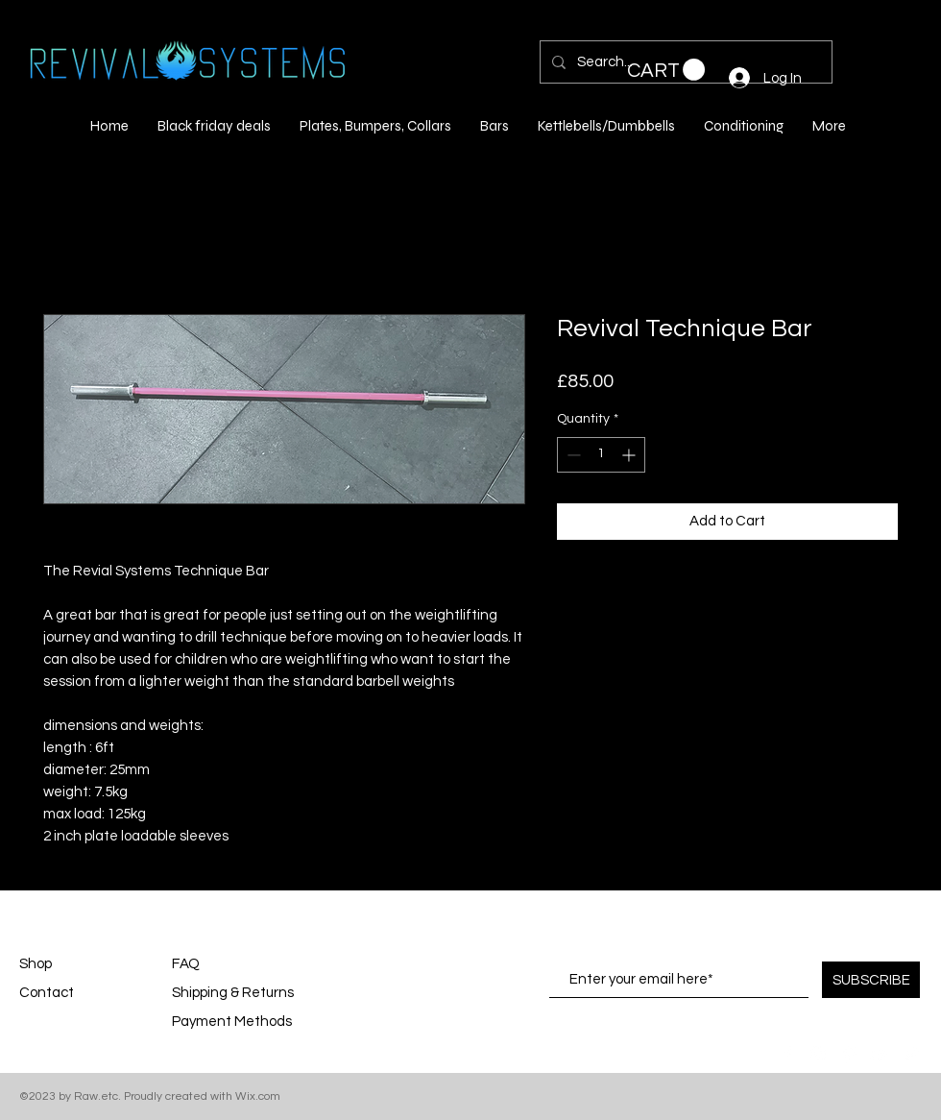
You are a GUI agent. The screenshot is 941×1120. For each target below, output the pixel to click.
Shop (35, 964)
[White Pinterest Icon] (848, 1053)
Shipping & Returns (233, 993)
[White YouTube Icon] (879, 1053)
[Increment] (630, 455)
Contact (46, 993)
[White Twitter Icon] (910, 1053)
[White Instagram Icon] (818, 1053)
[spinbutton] (601, 455)
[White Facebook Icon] (787, 1053)
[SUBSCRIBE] (871, 980)
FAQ (186, 964)
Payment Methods (233, 1021)
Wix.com (257, 1096)
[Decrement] (572, 455)
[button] (666, 70)
